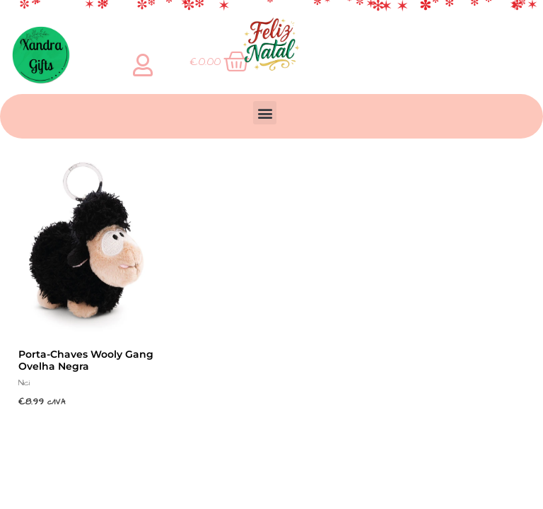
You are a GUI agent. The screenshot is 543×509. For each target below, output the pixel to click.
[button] (264, 112)
